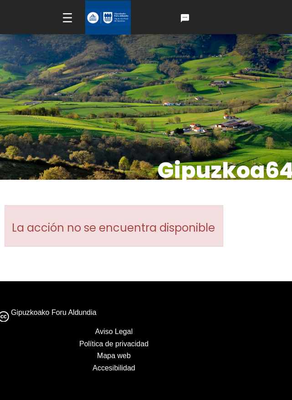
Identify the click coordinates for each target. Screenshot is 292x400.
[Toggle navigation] (67, 17)
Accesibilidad (113, 368)
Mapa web (114, 355)
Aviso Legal (114, 331)
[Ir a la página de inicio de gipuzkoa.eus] (108, 17)
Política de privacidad (114, 344)
